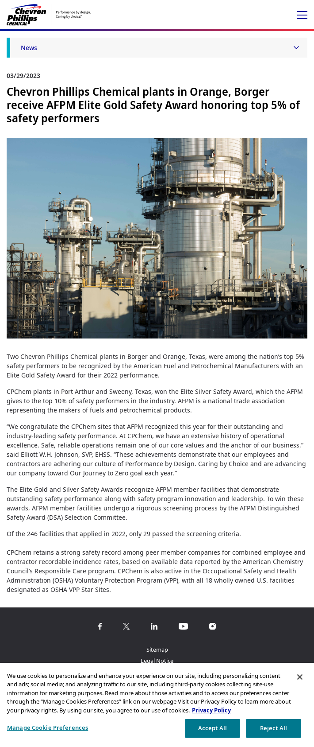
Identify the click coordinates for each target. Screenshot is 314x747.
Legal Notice (157, 661)
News (29, 47)
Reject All (273, 728)
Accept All (212, 728)
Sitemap (157, 650)
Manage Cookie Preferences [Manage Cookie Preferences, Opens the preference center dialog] (47, 727)
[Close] (300, 677)
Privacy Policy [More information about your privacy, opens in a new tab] (211, 710)
